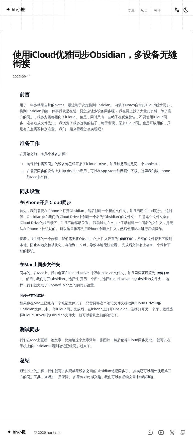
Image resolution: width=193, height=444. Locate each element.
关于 (157, 10)
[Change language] (177, 10)
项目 (144, 10)
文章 (131, 10)
